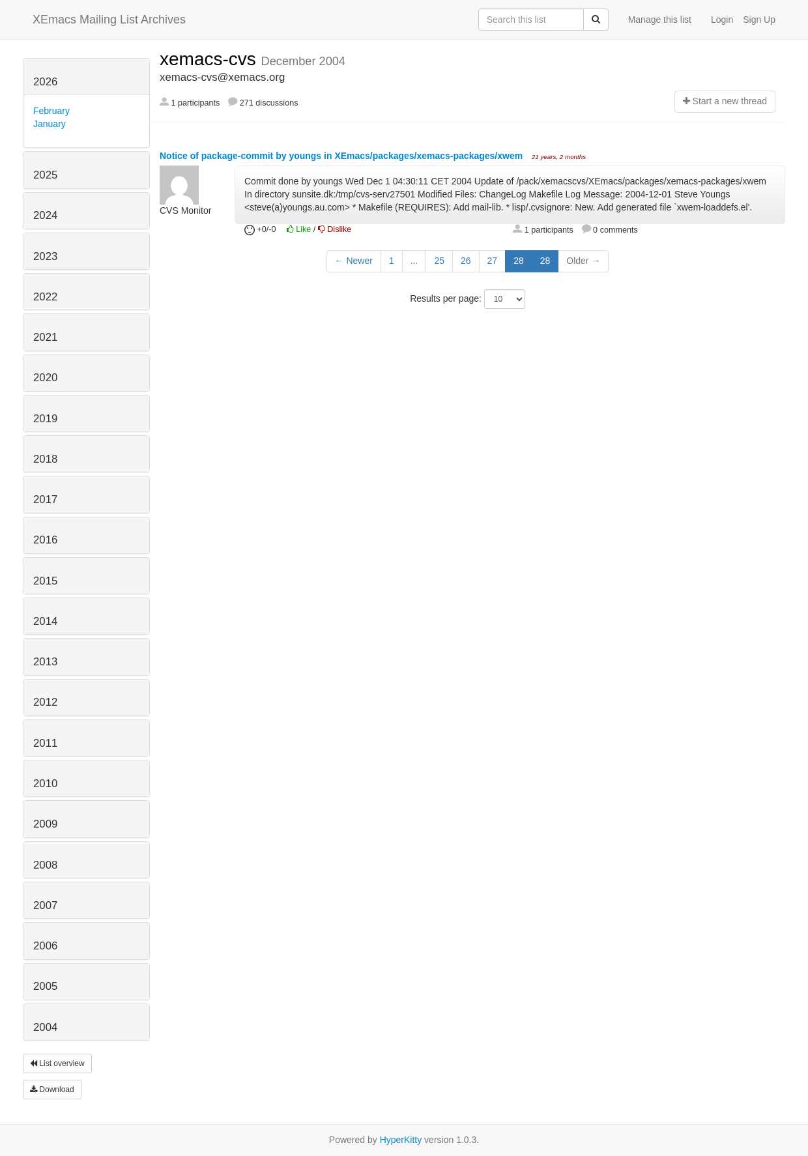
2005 (45, 986)
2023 (45, 256)
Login (722, 19)
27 (492, 260)
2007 (45, 905)
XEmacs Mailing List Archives (109, 19)
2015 (45, 581)
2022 (45, 297)
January (49, 124)
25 (439, 260)
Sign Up (759, 19)
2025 (45, 175)
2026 (45, 82)
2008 (45, 865)
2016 (45, 540)
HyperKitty (401, 1139)
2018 (45, 459)
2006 (45, 946)
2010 (45, 783)
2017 (45, 499)
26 (466, 260)
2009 (45, 824)
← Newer (354, 260)
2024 (45, 215)
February (51, 111)
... (414, 260)
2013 (45, 662)
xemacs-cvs (210, 59)
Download (52, 1089)
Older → (583, 260)
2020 (45, 377)
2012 (45, 702)
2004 (45, 1027)
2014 (45, 621)
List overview (57, 1063)
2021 (45, 337)
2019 (45, 418)
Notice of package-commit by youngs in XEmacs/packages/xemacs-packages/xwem (342, 156)
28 (518, 260)
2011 (45, 743)
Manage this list (659, 19)
